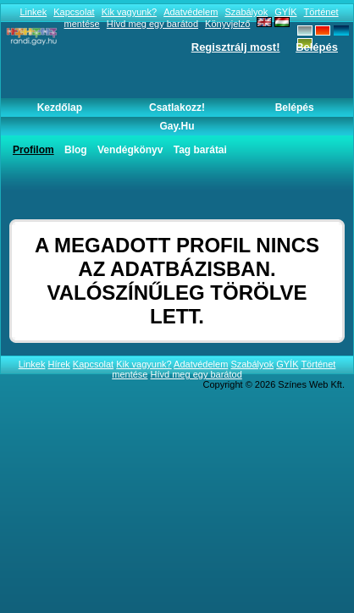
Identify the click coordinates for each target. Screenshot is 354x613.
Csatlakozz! (177, 107)
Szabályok (246, 12)
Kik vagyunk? (129, 12)
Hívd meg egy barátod (196, 374)
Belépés (317, 47)
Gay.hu (176, 126)
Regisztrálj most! (235, 47)
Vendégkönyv (130, 150)
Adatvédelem (190, 12)
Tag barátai (200, 150)
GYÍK (285, 12)
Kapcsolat (73, 12)
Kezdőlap (59, 107)
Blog (75, 150)
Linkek (33, 12)
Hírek (59, 364)
